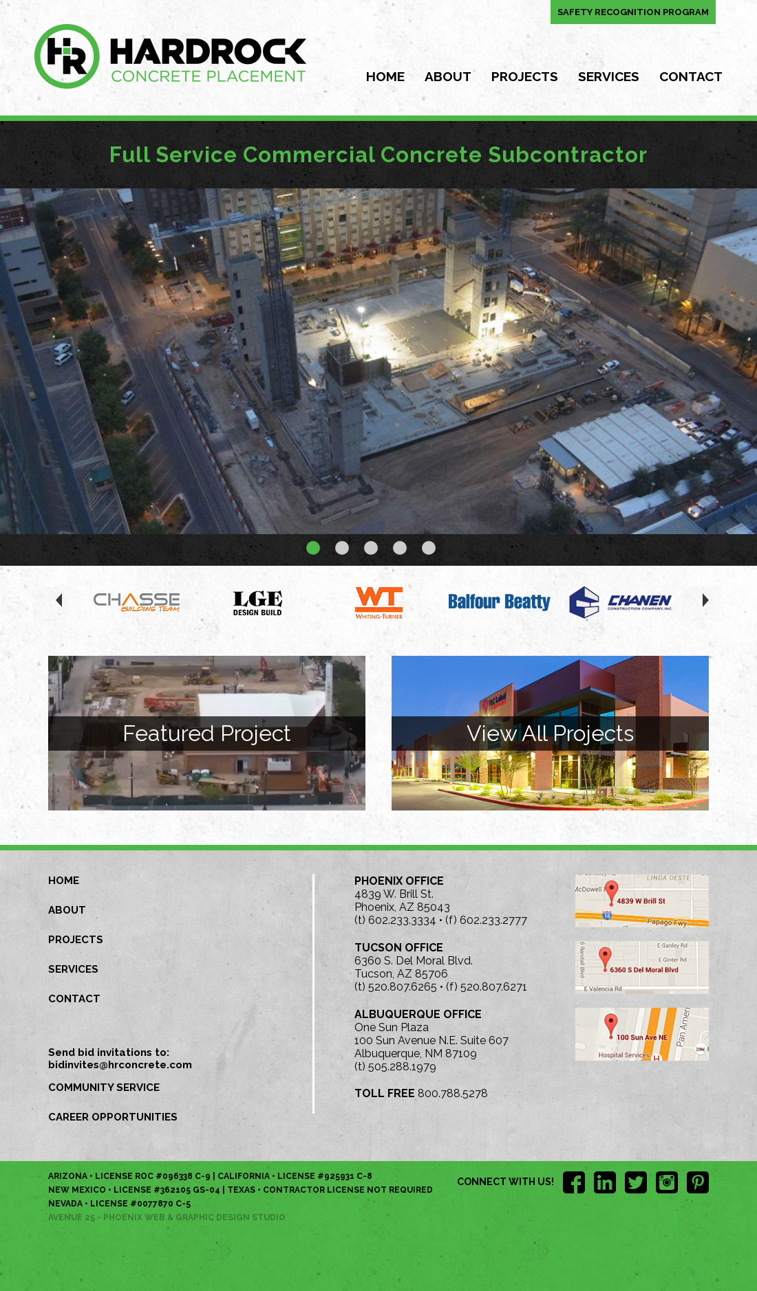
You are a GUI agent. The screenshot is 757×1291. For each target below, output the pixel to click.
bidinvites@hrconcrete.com (120, 1065)
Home (385, 76)
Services (608, 76)
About (448, 76)
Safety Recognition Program (633, 12)
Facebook (574, 1182)
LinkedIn (605, 1182)
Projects (524, 76)
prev (55, 603)
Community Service (104, 1087)
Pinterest (698, 1182)
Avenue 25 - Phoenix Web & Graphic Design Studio (167, 1217)
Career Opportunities (113, 1117)
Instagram (667, 1182)
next (702, 603)
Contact (691, 76)
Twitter (636, 1182)
